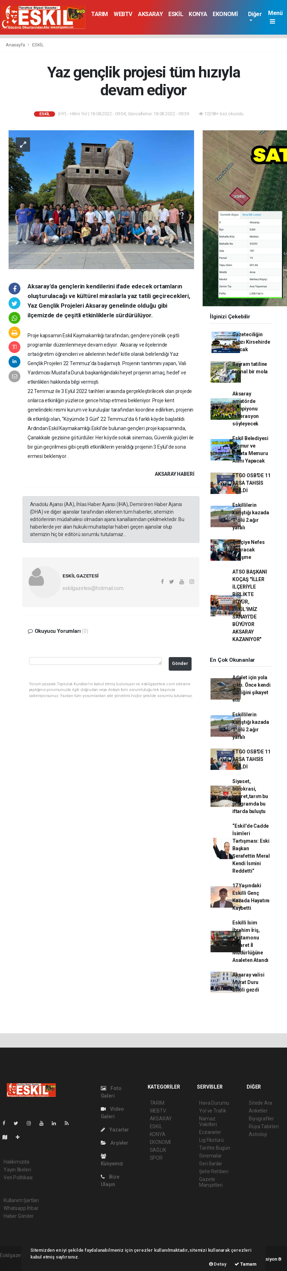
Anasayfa (16, 44)
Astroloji (258, 1134)
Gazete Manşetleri (210, 1182)
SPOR (156, 1158)
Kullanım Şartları (21, 1200)
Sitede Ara (260, 1103)
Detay (218, 1264)
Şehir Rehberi (213, 1171)
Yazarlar (115, 1130)
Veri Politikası (18, 1177)
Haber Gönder (19, 1216)
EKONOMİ (225, 14)
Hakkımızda (16, 1162)
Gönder (180, 663)
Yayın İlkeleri (17, 1169)
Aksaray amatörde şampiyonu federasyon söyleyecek (245, 409)
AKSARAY (150, 14)
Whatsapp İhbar (21, 1208)
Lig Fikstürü (211, 1140)
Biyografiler (261, 1118)
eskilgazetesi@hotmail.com (93, 588)
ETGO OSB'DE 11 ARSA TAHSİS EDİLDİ (251, 483)
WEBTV (123, 14)
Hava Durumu (214, 1103)
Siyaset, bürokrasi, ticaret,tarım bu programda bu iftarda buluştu (250, 796)
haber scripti (13, 1263)
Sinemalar (210, 1156)
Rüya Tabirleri (263, 1126)
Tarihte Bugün (214, 1148)
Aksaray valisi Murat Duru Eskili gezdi (248, 982)
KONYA (198, 14)
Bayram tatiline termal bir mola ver (250, 371)
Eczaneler (210, 1132)
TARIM (99, 14)
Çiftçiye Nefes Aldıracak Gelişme (248, 549)
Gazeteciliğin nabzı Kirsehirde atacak (251, 342)
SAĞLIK (158, 1150)
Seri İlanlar (210, 1163)
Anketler (258, 1111)
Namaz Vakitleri (208, 1121)
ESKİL (175, 14)
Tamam (245, 1264)
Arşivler (114, 1143)
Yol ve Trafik (212, 1111)
